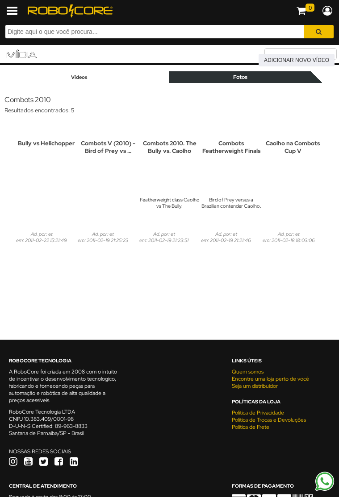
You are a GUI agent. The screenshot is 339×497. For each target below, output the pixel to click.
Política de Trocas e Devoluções (269, 419)
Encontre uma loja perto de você (270, 378)
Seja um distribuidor (255, 386)
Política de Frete (250, 427)
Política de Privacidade (258, 412)
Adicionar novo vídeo (296, 60)
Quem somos (248, 371)
